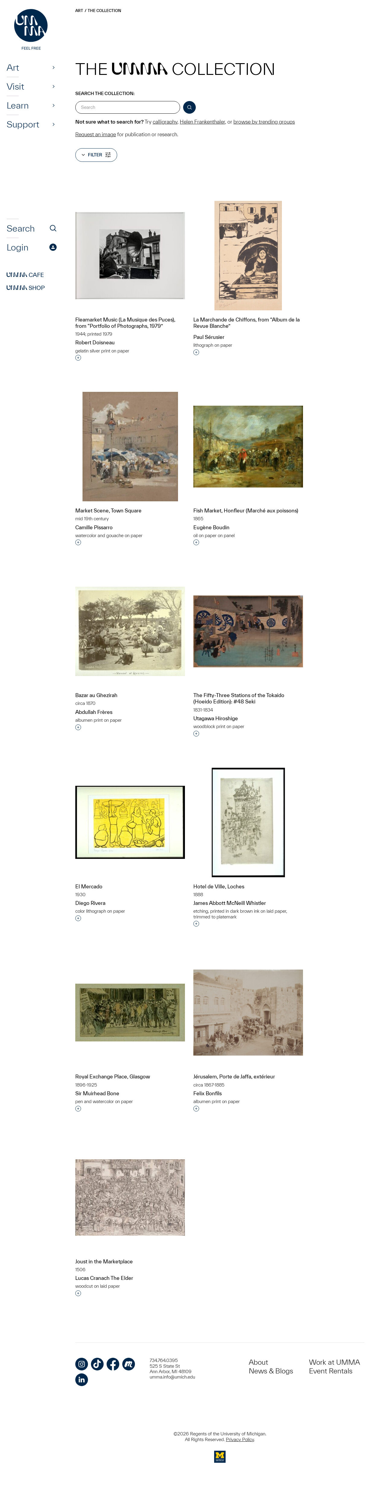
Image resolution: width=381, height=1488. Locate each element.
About (258, 1362)
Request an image (95, 134)
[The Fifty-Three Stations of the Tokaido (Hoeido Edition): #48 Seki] (248, 631)
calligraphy (165, 122)
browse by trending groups (264, 122)
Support (23, 124)
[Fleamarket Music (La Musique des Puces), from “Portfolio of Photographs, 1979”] (130, 255)
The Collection (104, 10)
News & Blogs (271, 1371)
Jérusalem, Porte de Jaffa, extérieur (234, 1076)
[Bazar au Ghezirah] (130, 631)
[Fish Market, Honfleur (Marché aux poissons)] (248, 446)
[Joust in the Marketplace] (130, 1197)
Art (13, 67)
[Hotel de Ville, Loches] (248, 822)
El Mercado (88, 886)
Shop (26, 287)
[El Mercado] (130, 822)
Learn (18, 105)
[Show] (54, 67)
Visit (15, 86)
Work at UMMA (334, 1362)
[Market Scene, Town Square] (130, 446)
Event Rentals (330, 1371)
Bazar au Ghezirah (96, 695)
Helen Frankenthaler (202, 122)
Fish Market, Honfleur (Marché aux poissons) (245, 510)
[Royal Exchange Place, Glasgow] (130, 1012)
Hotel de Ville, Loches (218, 886)
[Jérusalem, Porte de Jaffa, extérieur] (248, 1013)
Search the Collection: (105, 93)
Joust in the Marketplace (104, 1261)
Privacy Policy (240, 1439)
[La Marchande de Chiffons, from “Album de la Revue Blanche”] (248, 255)
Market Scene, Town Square (108, 510)
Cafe (25, 275)
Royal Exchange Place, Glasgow (112, 1076)
